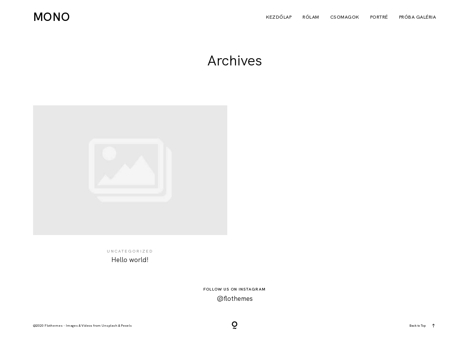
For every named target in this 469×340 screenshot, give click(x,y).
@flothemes (235, 298)
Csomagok (344, 17)
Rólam (311, 17)
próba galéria (417, 17)
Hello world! (129, 189)
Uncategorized (130, 251)
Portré (379, 17)
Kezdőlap (279, 17)
